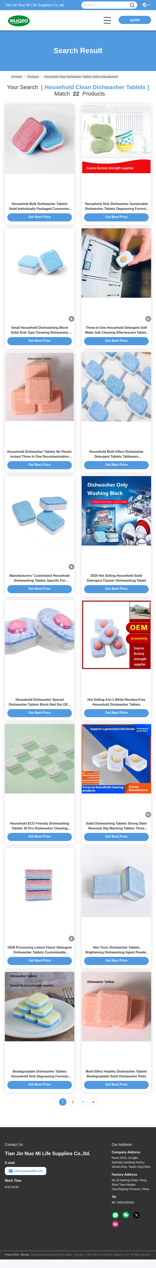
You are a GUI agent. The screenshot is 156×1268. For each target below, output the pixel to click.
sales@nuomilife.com (25, 1179)
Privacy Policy (12, 1263)
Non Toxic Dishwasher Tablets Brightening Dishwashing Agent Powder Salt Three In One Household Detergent (116, 959)
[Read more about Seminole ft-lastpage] (93, 1110)
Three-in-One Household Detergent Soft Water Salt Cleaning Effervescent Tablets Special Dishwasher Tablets (116, 334)
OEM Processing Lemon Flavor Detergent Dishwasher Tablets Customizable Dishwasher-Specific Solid (40, 959)
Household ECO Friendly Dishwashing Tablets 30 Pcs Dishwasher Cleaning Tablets (39, 834)
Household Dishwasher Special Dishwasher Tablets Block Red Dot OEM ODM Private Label (39, 709)
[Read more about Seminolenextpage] (83, 1110)
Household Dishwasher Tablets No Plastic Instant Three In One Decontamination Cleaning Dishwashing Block (39, 459)
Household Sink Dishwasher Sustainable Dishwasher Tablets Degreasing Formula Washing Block (116, 209)
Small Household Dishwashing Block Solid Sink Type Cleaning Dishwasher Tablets (39, 334)
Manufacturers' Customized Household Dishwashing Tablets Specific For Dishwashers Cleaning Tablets (40, 584)
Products (33, 76)
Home (16, 76)
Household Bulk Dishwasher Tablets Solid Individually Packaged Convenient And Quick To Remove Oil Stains (39, 209)
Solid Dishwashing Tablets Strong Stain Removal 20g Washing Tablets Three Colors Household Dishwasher (116, 834)
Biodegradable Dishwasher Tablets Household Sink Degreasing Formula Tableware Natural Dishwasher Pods (39, 1084)
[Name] (132, 5)
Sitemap (25, 1263)
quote (135, 20)
